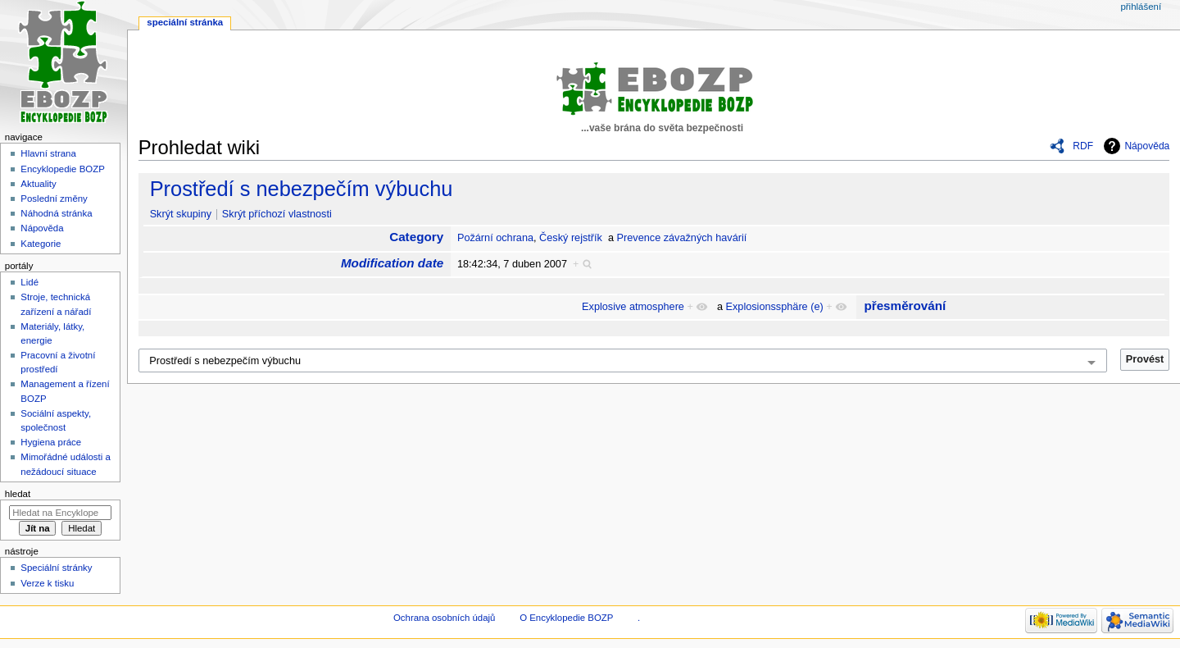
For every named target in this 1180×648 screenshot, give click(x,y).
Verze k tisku (47, 583)
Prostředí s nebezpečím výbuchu (301, 188)
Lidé (29, 282)
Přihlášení (1140, 6)
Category (416, 237)
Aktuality (38, 184)
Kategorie (40, 244)
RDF (1083, 146)
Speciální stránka (185, 22)
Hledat (17, 494)
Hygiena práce (50, 442)
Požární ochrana (495, 238)
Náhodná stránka (56, 213)
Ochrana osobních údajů (444, 618)
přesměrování (905, 306)
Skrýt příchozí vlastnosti (277, 214)
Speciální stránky (56, 568)
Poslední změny (54, 198)
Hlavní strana (47, 153)
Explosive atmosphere (633, 307)
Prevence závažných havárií (682, 238)
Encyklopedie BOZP (62, 169)
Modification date (392, 263)
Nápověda (1146, 146)
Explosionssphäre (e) (775, 307)
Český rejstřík (570, 238)
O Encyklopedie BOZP (566, 618)
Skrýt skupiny (180, 214)
